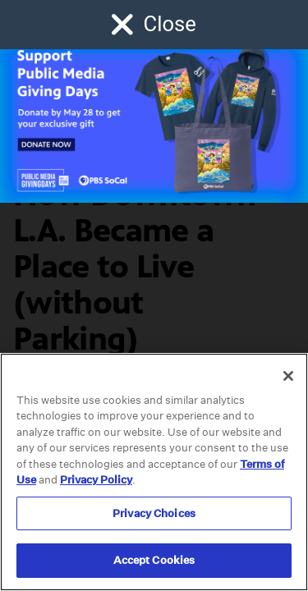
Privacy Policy (96, 480)
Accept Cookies (154, 560)
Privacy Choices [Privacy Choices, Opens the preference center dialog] (154, 513)
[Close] (288, 376)
